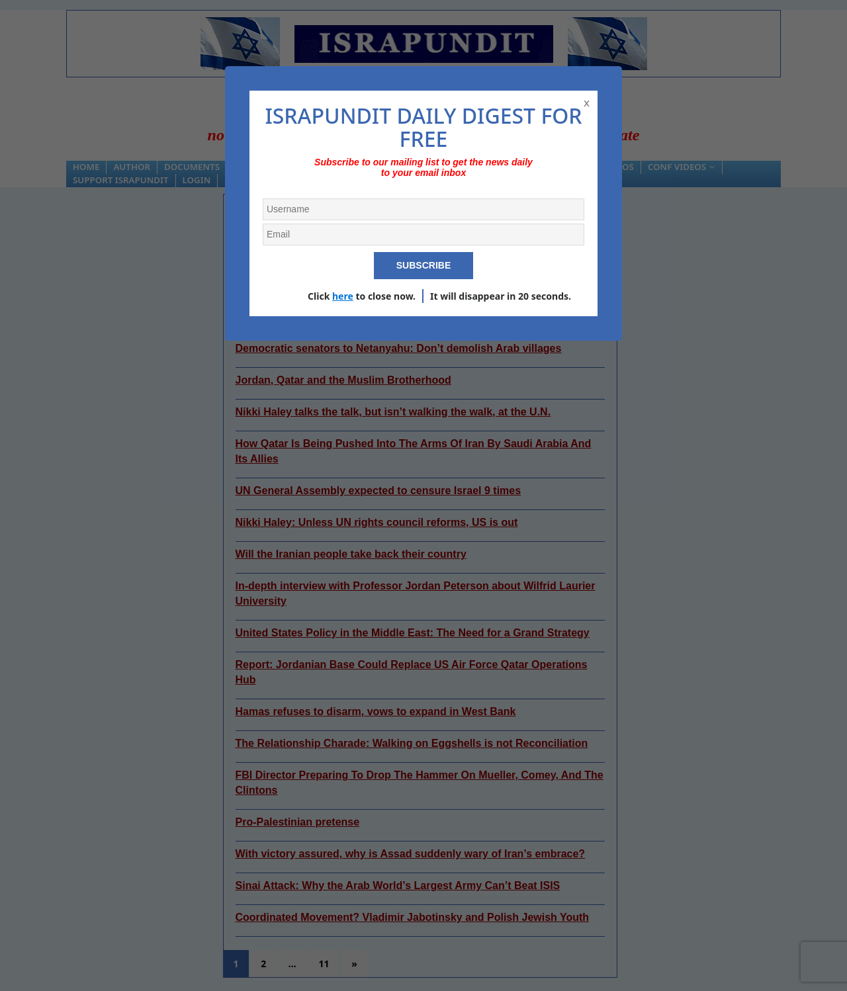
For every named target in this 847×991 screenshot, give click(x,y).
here (342, 296)
